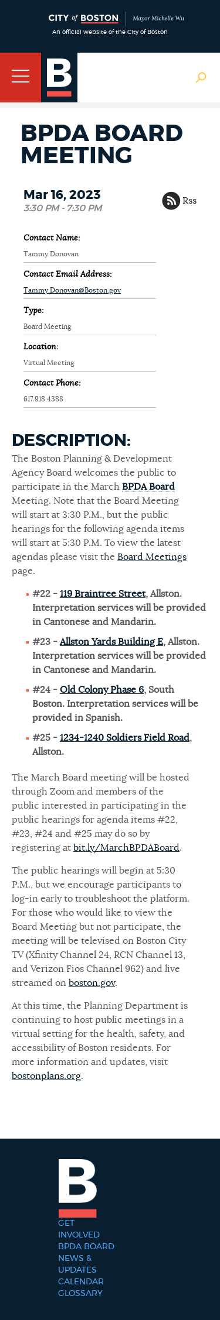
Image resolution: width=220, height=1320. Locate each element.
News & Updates (77, 1264)
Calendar (81, 1282)
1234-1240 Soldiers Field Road (124, 737)
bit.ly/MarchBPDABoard (126, 847)
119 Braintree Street (102, 594)
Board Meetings (152, 557)
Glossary (80, 1294)
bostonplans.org (46, 1076)
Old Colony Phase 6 (102, 690)
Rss (189, 200)
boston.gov (92, 983)
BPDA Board (148, 486)
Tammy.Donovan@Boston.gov (72, 290)
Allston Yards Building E (111, 642)
